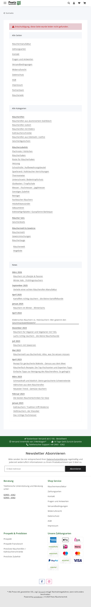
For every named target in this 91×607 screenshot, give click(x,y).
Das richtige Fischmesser (24, 415)
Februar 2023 (18, 393)
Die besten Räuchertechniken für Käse (31, 398)
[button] (69, 3)
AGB (14, 79)
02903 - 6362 (9, 494)
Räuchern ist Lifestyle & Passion (28, 276)
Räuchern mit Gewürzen (24, 345)
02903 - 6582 (9, 497)
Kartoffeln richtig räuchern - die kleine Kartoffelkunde (38, 298)
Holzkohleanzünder (21, 203)
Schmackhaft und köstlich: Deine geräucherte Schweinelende (41, 380)
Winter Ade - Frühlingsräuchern (28, 280)
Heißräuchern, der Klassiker (26, 411)
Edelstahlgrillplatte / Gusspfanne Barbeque (32, 211)
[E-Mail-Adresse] (34, 469)
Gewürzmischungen (21, 236)
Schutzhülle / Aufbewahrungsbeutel (29, 167)
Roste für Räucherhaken (23, 159)
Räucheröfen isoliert (21, 125)
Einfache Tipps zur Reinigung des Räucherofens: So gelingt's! (41, 371)
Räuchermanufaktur (21, 43)
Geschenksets (18, 222)
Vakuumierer (18, 207)
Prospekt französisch (13, 543)
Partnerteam (18, 90)
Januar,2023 (17, 403)
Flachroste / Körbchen (22, 151)
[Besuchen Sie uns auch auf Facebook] (42, 581)
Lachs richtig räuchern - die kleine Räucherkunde (36, 336)
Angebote (17, 250)
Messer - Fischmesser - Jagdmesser (28, 187)
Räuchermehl (18, 232)
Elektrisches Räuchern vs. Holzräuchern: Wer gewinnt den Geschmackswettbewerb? (39, 321)
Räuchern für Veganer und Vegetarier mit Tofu (35, 332)
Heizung (16, 163)
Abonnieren (75, 468)
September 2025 (20, 285)
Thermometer (18, 175)
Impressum (17, 85)
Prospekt (8, 539)
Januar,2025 (17, 303)
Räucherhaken (19, 155)
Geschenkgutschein (21, 141)
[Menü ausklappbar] (5, 1)
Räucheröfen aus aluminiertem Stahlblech (32, 121)
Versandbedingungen (22, 64)
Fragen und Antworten (22, 59)
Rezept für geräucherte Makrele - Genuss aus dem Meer (39, 363)
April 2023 (17, 359)
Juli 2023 (16, 341)
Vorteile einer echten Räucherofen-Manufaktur (35, 289)
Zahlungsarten (19, 49)
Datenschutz (18, 74)
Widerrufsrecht (19, 69)
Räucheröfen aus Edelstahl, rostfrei (28, 137)
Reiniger (16, 195)
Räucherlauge (18, 240)
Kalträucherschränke (22, 133)
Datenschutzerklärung (57, 459)
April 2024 (17, 313)
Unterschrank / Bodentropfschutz (27, 179)
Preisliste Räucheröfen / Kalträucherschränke (15, 550)
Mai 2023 (16, 350)
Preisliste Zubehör (12, 556)
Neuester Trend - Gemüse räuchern (30, 388)
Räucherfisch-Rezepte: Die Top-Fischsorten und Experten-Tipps (42, 367)
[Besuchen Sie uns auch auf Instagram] (49, 581)
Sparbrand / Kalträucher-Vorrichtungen (30, 171)
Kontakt (15, 54)
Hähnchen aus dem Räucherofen (28, 384)
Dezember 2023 (19, 328)
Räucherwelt (19, 246)
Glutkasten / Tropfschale (23, 183)
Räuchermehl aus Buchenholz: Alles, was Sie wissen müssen (41, 354)
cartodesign (38, 597)
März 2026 (17, 272)
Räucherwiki (18, 95)
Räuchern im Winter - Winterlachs (29, 307)
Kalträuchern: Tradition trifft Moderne (31, 407)
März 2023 (17, 376)
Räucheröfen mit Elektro (23, 129)
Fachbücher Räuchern (22, 199)
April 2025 (17, 294)
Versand (41, 592)
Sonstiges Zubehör (21, 191)
